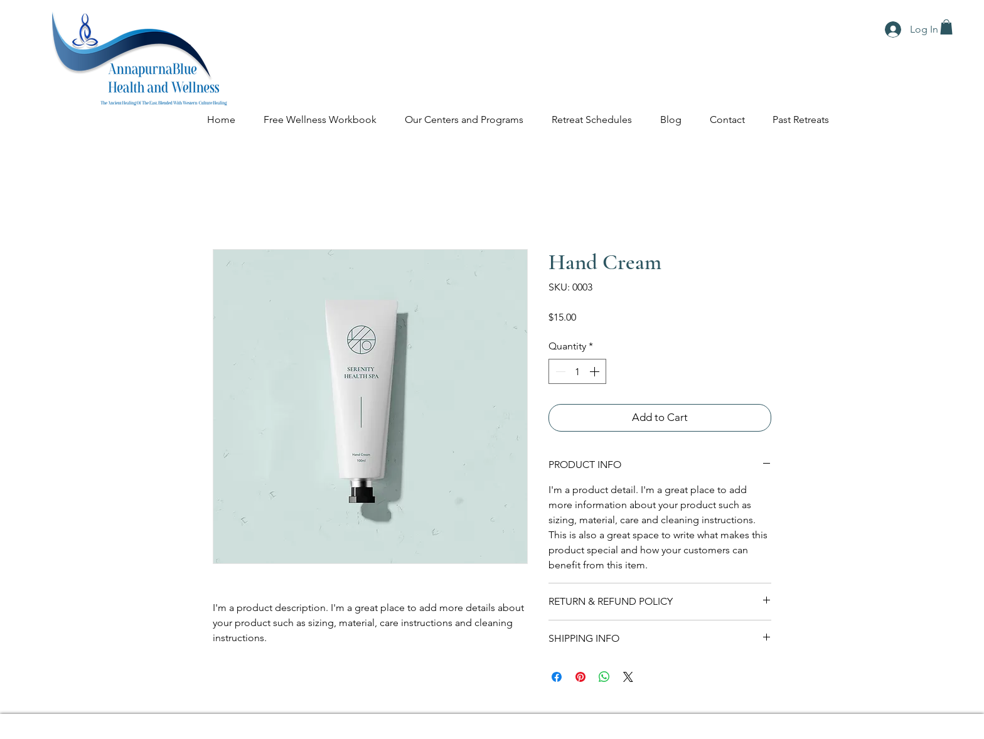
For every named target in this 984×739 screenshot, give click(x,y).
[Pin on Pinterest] (580, 676)
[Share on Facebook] (556, 676)
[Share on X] (628, 676)
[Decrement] (559, 371)
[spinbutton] (577, 371)
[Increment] (595, 371)
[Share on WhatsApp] (604, 676)
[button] (946, 27)
